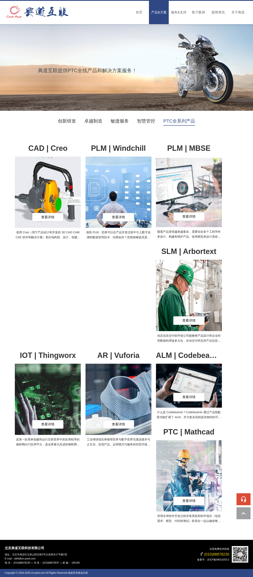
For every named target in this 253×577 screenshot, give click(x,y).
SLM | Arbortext (188, 251)
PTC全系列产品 (179, 121)
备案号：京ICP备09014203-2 (213, 559)
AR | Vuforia (118, 355)
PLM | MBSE (189, 148)
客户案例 (198, 12)
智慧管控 (146, 121)
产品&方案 (159, 12)
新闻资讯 (218, 12)
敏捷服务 (120, 121)
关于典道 (238, 12)
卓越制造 (93, 121)
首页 (139, 12)
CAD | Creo (47, 148)
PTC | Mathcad (188, 432)
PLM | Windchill (118, 148)
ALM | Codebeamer (189, 355)
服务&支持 (178, 12)
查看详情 (47, 217)
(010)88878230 (216, 554)
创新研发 (67, 121)
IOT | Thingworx (48, 355)
